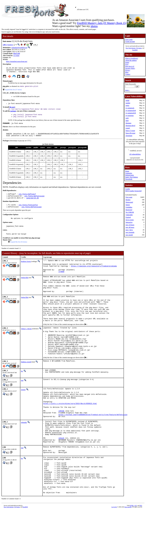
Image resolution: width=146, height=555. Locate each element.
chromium (129, 136)
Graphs (127, 189)
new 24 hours (130, 225)
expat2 (128, 128)
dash (127, 120)
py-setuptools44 (131, 110)
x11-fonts (16, 56)
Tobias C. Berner (26, 347)
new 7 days (129, 230)
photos (94, 26)
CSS (135, 550)
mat (22, 405)
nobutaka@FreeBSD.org (19, 48)
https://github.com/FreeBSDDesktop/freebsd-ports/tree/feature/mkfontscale (93, 445)
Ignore (128, 205)
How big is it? (129, 66)
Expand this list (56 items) (18, 248)
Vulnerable (129, 215)
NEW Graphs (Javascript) (133, 191)
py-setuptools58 (131, 113)
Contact (127, 74)
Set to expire (130, 220)
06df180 (16, 54)
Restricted (129, 210)
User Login (128, 39)
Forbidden (129, 207)
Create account (130, 41)
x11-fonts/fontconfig (28, 210)
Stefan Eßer (24, 287)
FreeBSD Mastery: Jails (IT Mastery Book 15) (101, 23)
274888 (61, 281)
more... (127, 90)
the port (12, 109)
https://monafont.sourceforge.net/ (16, 62)
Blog (126, 72)
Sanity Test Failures (131, 177)
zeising (23, 414)
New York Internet (131, 48)
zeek (127, 118)
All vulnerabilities (135, 154)
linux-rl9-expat (130, 133)
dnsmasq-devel (130, 125)
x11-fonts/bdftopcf (27, 198)
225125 (61, 473)
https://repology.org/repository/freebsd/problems (94, 274)
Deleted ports (129, 175)
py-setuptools (130, 108)
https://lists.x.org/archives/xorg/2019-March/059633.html (70, 431)
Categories (128, 173)
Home (127, 171)
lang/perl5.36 (32, 203)
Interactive (129, 222)
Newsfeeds (128, 179)
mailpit (128, 103)
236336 (61, 440)
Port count (129, 197)
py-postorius (130, 115)
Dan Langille (127, 552)
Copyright (114, 552)
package (13, 113)
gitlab (127, 100)
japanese (10, 45)
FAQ (126, 64)
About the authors (131, 60)
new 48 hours (130, 227)
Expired (128, 217)
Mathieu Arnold (26, 386)
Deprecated (129, 202)
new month (129, 235)
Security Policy (130, 68)
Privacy (127, 70)
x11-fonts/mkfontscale (34, 200)
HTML (132, 550)
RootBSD (135, 50)
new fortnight (130, 232)
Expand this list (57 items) (13, 91)
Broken (128, 200)
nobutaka (24, 453)
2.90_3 (5, 45)
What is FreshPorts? (131, 58)
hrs (22, 396)
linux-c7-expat (130, 131)
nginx (127, 105)
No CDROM (130, 212)
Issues (127, 62)
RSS (141, 550)
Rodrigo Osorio (26, 268)
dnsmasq (128, 123)
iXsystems (139, 48)
